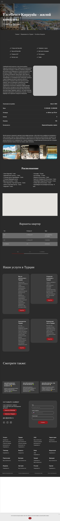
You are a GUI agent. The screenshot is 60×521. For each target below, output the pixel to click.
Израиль (5, 510)
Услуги (5, 481)
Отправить (43, 466)
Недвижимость (6, 491)
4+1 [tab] (30, 268)
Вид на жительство (7, 485)
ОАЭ (35, 481)
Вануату (20, 494)
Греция (36, 502)
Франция (51, 502)
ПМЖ (35, 497)
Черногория (52, 481)
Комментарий (34, 460)
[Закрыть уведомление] (59, 514)
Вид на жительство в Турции (22, 321)
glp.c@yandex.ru (8, 462)
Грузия (51, 510)
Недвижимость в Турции (27, 34)
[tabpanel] (30, 287)
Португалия (6, 502)
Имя (33, 449)
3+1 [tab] (18, 268)
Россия (36, 510)
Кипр (35, 494)
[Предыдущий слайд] (7, 49)
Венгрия (20, 502)
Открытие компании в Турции (49, 321)
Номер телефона (35, 454)
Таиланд (5, 494)
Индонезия (52, 494)
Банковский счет (6, 489)
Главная (17, 34)
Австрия (20, 510)
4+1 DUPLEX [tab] (42, 268)
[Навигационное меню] (2, 1)
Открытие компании (7, 487)
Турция (20, 481)
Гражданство (5, 484)
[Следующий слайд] (53, 49)
